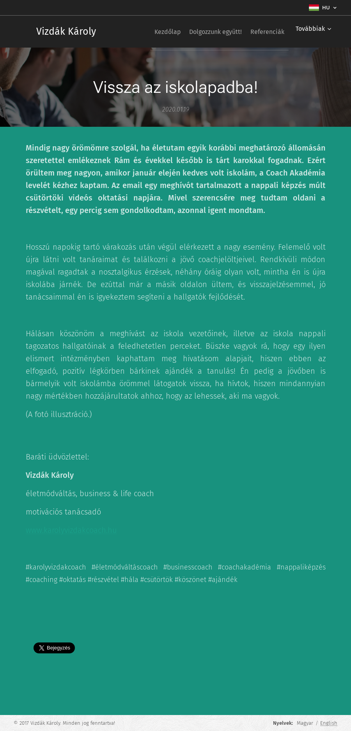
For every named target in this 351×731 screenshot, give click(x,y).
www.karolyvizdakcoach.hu (71, 530)
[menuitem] (153, 32)
